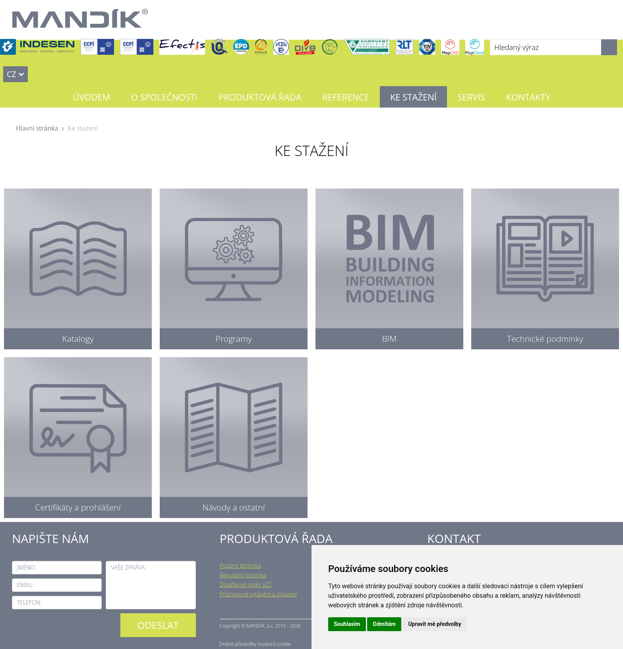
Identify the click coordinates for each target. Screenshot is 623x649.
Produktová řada (260, 97)
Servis (471, 97)
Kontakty (528, 97)
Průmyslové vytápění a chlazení (258, 594)
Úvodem (91, 97)
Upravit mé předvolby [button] (434, 624)
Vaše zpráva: (128, 567)
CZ (11, 74)
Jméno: (26, 567)
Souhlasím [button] (347, 624)
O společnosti (164, 97)
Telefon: (29, 602)
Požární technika (240, 565)
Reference (345, 97)
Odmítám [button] (384, 624)
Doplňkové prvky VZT (246, 584)
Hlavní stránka (37, 128)
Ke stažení (413, 97)
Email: (25, 585)
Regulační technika (243, 575)
